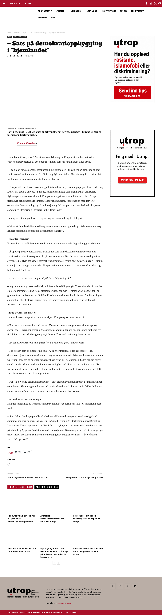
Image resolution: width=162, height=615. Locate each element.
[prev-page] (54, 563)
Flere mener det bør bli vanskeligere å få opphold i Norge (86, 519)
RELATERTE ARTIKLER (20, 487)
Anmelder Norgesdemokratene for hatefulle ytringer (52, 519)
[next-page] (58, 563)
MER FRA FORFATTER (47, 487)
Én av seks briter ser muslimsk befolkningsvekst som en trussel (88, 551)
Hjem (9, 33)
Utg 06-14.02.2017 (20, 37)
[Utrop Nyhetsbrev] (132, 195)
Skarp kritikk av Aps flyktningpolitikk (84, 477)
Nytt (24, 33)
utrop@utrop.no (64, 603)
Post (11, 452)
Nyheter (17, 33)
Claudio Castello (16, 56)
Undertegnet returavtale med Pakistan (27, 477)
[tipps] (132, 101)
